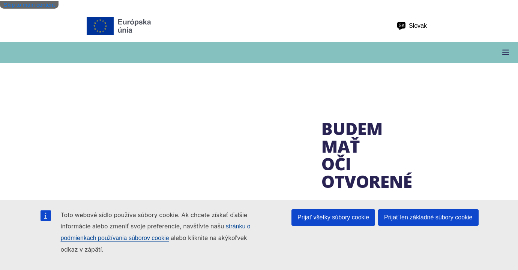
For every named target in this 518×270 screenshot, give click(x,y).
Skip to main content (29, 5)
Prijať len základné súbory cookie (428, 217)
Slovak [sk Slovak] (412, 25)
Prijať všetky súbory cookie (333, 217)
